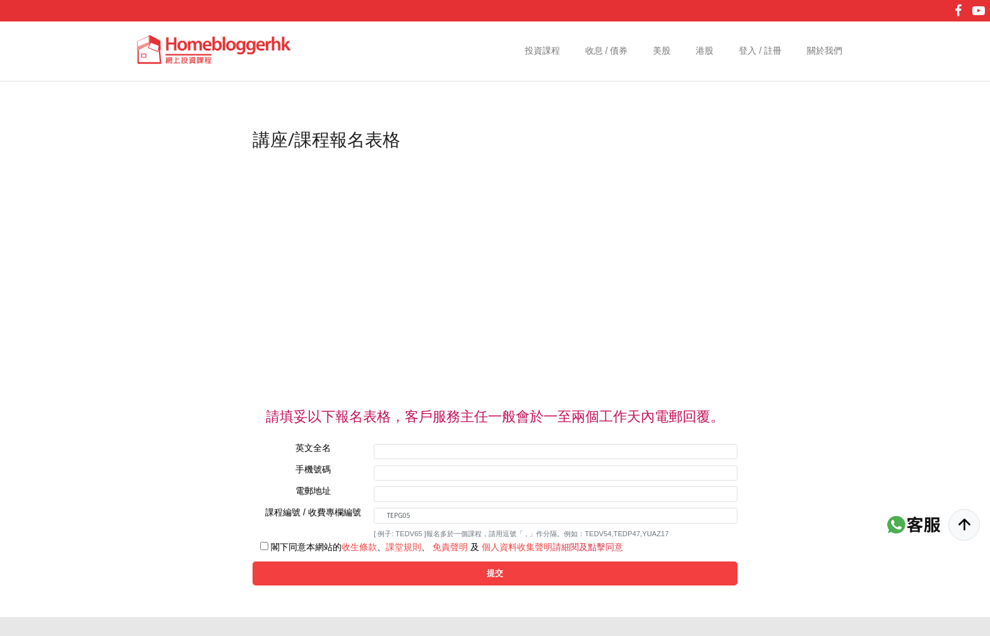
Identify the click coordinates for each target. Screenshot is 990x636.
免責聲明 (450, 547)
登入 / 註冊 (760, 50)
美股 (662, 50)
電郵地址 (313, 491)
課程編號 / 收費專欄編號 (313, 512)
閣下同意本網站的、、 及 (447, 547)
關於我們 (824, 50)
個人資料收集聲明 (517, 547)
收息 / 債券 (606, 50)
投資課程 (542, 50)
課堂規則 (403, 547)
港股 (704, 50)
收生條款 (359, 547)
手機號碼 (313, 469)
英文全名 (313, 448)
